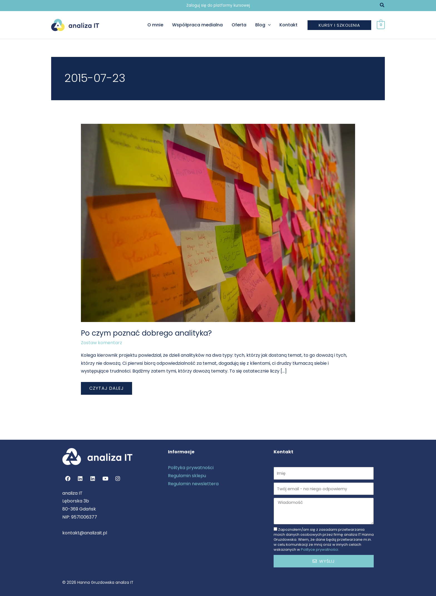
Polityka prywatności (191, 467)
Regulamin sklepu (187, 475)
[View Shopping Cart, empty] (381, 25)
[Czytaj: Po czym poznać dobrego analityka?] (218, 223)
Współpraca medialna (197, 25)
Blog (263, 25)
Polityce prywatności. (320, 549)
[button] (382, 5)
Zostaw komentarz (101, 343)
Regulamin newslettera (193, 484)
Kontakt (288, 25)
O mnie (155, 25)
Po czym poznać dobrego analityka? (146, 333)
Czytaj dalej (106, 386)
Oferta (239, 25)
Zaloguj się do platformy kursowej (218, 5)
